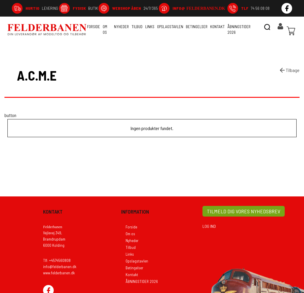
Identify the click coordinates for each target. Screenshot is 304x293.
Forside (93, 26)
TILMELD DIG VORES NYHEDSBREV (243, 211)
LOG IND (209, 226)
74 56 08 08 (255, 8)
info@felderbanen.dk (59, 266)
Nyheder (121, 26)
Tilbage (289, 70)
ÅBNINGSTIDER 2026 (239, 29)
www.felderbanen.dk (59, 272)
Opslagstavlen (170, 26)
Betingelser (197, 26)
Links (149, 26)
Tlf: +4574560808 (57, 260)
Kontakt (217, 26)
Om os (105, 29)
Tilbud (137, 26)
